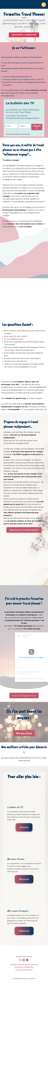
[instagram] (20, 960)
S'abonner (24, 931)
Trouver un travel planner (24, 970)
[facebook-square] (27, 960)
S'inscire (24, 827)
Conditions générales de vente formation (24, 964)
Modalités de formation (24, 956)
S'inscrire (37, 127)
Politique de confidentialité (24, 967)
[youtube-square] (24, 960)
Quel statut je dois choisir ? (16, 336)
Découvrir (24, 879)
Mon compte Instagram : (18, 910)
